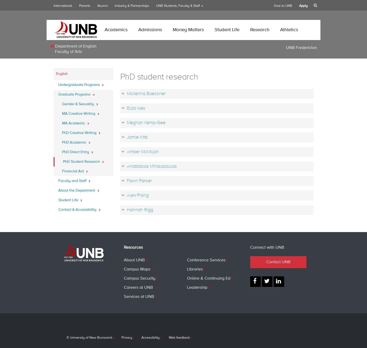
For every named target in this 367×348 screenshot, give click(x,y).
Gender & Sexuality (80, 103)
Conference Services (206, 260)
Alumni (102, 5)
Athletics (289, 29)
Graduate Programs (76, 93)
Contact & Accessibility (79, 208)
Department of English (73, 46)
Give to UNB (283, 5)
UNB (179, 7)
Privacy (126, 337)
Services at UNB (139, 297)
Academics (116, 29)
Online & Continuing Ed (208, 278)
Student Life (227, 29)
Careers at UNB (138, 287)
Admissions (150, 29)
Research (259, 29)
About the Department (78, 189)
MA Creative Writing (80, 112)
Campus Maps (137, 269)
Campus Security (139, 278)
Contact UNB (278, 262)
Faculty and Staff (74, 179)
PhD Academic (76, 141)
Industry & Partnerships (132, 5)
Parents (84, 5)
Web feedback (179, 337)
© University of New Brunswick (89, 337)
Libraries (195, 269)
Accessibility (150, 337)
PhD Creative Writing (81, 131)
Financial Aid (75, 170)
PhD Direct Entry (77, 151)
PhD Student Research (83, 160)
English (62, 74)
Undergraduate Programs (81, 83)
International (63, 5)
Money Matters (188, 29)
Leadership (197, 287)
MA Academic (75, 122)
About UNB (134, 260)
